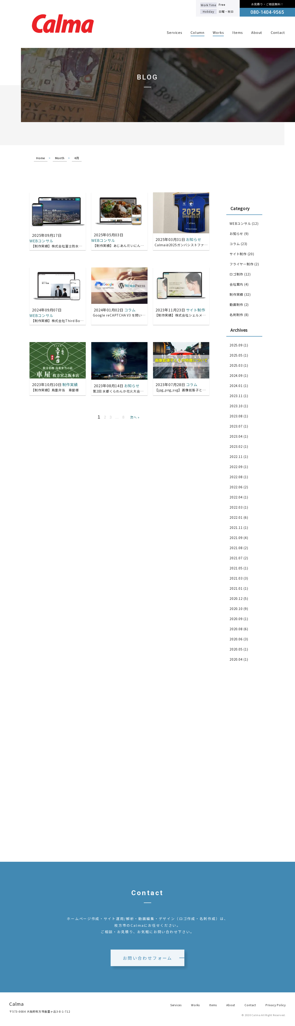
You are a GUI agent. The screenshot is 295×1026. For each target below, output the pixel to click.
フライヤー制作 (241, 264)
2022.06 (236, 487)
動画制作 (236, 304)
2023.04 (236, 436)
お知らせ (236, 233)
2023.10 (236, 406)
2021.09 (236, 537)
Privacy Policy (276, 1005)
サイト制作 (238, 254)
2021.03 (236, 578)
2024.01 (236, 385)
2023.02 (236, 446)
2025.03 (236, 365)
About (256, 32)
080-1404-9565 (267, 12)
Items (237, 32)
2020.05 (236, 649)
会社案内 (236, 284)
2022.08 (236, 477)
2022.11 (236, 456)
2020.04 (236, 659)
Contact (278, 32)
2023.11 (236, 395)
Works (218, 32)
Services (174, 32)
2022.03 (236, 507)
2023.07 (236, 426)
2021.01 (236, 588)
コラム (235, 243)
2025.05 (236, 355)
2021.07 (236, 558)
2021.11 (236, 527)
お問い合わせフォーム (147, 964)
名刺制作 (236, 314)
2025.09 (236, 345)
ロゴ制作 (236, 274)
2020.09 (236, 618)
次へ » (134, 417)
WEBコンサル (240, 223)
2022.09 (236, 466)
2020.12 (236, 598)
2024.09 (236, 375)
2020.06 (236, 639)
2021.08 (236, 547)
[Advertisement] (244, 743)
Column (197, 32)
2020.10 (236, 608)
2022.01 (236, 517)
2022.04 (236, 497)
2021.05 (236, 568)
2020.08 (236, 629)
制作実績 (236, 294)
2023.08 (236, 416)
